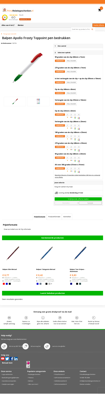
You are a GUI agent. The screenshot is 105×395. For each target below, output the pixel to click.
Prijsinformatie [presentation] (39, 217)
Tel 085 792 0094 (85, 378)
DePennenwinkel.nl (61, 384)
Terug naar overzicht (9, 34)
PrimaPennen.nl (59, 374)
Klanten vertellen (85, 384)
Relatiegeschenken (34, 374)
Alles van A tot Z (8, 25)
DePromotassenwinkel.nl (62, 378)
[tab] (39, 217)
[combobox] (81, 29)
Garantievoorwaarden (9, 381)
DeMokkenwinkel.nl (61, 381)
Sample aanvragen (8, 384)
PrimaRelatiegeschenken (87, 374)
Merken (20, 25)
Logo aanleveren (7, 374)
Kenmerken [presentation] (67, 217)
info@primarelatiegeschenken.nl (90, 381)
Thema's (31, 378)
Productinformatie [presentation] (54, 217)
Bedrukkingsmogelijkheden (10, 378)
